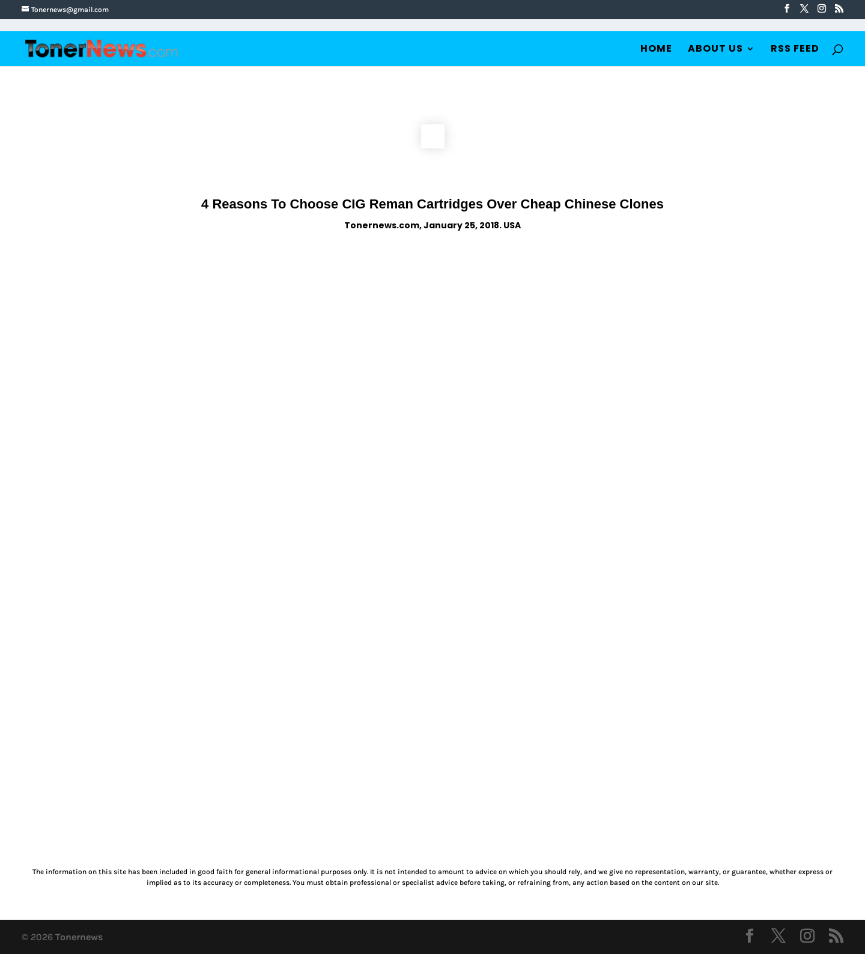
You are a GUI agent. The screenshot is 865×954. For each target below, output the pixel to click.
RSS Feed (795, 49)
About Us (715, 49)
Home (656, 49)
